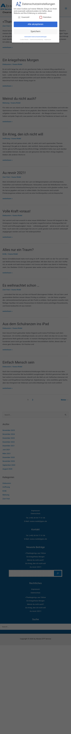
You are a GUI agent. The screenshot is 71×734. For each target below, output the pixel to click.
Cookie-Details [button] (24, 39)
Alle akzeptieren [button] (35, 24)
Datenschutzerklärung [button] (36, 39)
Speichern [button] (35, 31)
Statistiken (45, 17)
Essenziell (23, 17)
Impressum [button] (47, 39)
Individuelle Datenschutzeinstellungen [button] (35, 36)
